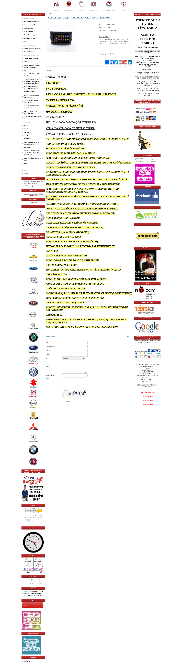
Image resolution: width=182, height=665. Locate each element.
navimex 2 (26, 167)
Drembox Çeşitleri (29, 51)
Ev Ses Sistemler (28, 31)
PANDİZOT (27, 139)
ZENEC (26, 135)
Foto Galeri (93, 10)
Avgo (25, 163)
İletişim (123, 10)
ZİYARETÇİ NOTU (109, 10)
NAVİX (26, 128)
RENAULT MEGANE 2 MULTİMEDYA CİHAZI (31, 87)
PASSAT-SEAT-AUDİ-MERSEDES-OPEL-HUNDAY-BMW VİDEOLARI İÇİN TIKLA (33, 184)
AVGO (26, 125)
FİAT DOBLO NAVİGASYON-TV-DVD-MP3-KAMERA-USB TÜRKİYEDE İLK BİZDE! (33, 81)
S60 (25, 70)
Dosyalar (81, 10)
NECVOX (26, 62)
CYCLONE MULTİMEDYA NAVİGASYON (31, 101)
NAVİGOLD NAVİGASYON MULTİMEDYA (31, 112)
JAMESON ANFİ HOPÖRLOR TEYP (32, 117)
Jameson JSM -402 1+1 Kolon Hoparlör (32, 75)
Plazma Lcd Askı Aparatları (31, 35)
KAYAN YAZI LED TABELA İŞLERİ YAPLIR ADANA (32, 66)
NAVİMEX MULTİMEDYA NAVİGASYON (31, 107)
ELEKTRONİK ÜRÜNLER (31, 55)
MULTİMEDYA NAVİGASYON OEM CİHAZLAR (32, 143)
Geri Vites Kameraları (30, 45)
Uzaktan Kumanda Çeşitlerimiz (32, 48)
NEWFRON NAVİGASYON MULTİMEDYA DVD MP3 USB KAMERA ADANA (32, 153)
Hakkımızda (69, 10)
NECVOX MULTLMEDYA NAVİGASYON (31, 96)
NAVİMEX (27, 147)
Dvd (25, 41)
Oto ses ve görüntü (29, 18)
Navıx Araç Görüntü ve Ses (31, 21)
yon (25, 170)
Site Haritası (33, 202)
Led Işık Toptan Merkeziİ (31, 58)
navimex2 (26, 173)
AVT (24, 605)
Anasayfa (56, 10)
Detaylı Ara (33, 195)
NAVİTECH (27, 132)
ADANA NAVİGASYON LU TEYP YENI (33, 159)
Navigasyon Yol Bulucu (30, 38)
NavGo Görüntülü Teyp (30, 24)
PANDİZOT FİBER (29, 92)
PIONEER (27, 122)
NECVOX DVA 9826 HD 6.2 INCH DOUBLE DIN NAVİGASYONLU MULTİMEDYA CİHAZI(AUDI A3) (33, 593)
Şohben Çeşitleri (28, 28)
